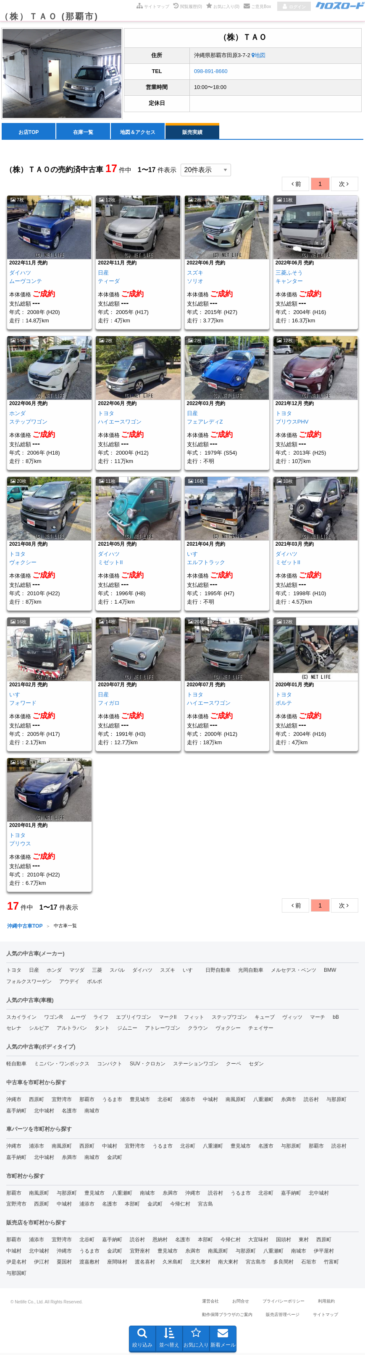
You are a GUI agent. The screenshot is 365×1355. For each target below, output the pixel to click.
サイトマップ (325, 1316)
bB (336, 1019)
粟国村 (64, 1263)
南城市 (92, 1112)
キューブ (265, 1019)
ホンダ (54, 972)
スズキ (167, 972)
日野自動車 (218, 972)
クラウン (198, 1030)
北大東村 (200, 1263)
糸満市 (288, 1101)
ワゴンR (53, 1019)
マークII (168, 1019)
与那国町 (16, 1275)
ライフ (100, 1019)
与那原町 (336, 1101)
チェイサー (260, 1030)
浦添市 (187, 1101)
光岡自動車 (250, 972)
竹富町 (331, 1263)
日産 (34, 972)
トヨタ (13, 972)
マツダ (76, 972)
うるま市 (112, 1101)
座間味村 (117, 1263)
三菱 (97, 972)
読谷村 (311, 1101)
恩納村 (160, 1241)
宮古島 (205, 1206)
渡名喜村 (145, 1263)
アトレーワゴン (162, 1030)
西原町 (36, 1101)
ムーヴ (78, 1019)
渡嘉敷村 (89, 1263)
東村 (304, 1241)
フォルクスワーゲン (29, 983)
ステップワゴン (229, 1019)
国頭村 (283, 1241)
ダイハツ (142, 972)
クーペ (233, 1065)
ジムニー (127, 1030)
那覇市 (87, 1101)
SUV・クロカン (147, 1065)
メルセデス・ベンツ (293, 972)
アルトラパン (72, 1030)
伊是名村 (16, 1263)
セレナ (13, 1030)
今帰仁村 (180, 1206)
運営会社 (210, 1302)
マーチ (317, 1019)
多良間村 (283, 1263)
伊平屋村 (324, 1253)
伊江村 (41, 1263)
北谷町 (165, 1101)
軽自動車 (16, 1065)
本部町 (132, 1206)
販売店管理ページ (282, 1316)
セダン (256, 1065)
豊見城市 (140, 1101)
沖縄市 (13, 1101)
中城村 (210, 1101)
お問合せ (240, 1302)
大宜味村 (258, 1241)
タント (102, 1030)
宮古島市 (256, 1263)
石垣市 (308, 1263)
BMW (330, 972)
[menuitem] (29, 133)
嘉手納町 (16, 1112)
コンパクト (109, 1065)
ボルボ (94, 983)
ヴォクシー (228, 1030)
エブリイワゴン (133, 1019)
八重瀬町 (263, 1101)
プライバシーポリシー (284, 1302)
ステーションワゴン (195, 1065)
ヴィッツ (292, 1019)
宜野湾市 (62, 1101)
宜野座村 (140, 1253)
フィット (194, 1019)
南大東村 (228, 1263)
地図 (258, 57)
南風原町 (236, 1101)
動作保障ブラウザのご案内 (227, 1316)
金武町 (114, 1159)
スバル (117, 972)
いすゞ (190, 972)
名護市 (69, 1112)
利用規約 (326, 1302)
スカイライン (21, 1019)
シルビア (39, 1030)
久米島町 (173, 1263)
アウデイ (69, 983)
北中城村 (44, 1112)
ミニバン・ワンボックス (61, 1065)
